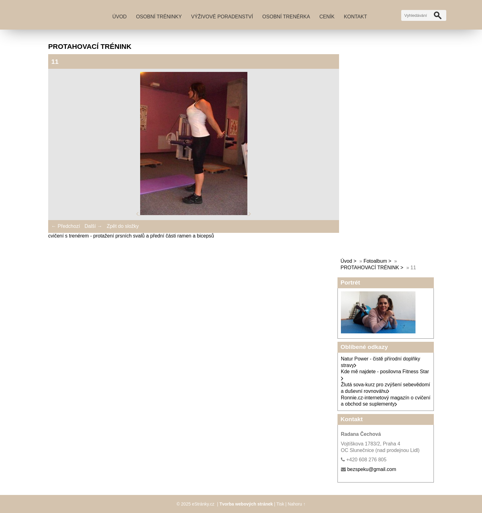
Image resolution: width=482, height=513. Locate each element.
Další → (93, 226)
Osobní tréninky (159, 16)
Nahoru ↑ (296, 503)
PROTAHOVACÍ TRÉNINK (370, 267)
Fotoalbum (375, 261)
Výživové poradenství (222, 16)
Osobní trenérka (286, 16)
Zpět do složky (123, 226)
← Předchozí (65, 226)
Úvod (119, 16)
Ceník (327, 16)
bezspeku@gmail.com (371, 469)
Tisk (280, 503)
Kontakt (355, 16)
